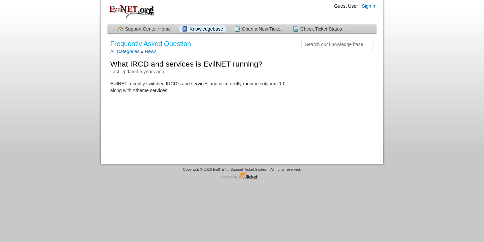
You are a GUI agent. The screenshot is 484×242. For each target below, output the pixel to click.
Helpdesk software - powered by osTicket (242, 176)
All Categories (124, 51)
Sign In (369, 6)
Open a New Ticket (262, 29)
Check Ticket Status (321, 29)
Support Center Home (148, 29)
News (151, 51)
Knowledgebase (206, 29)
